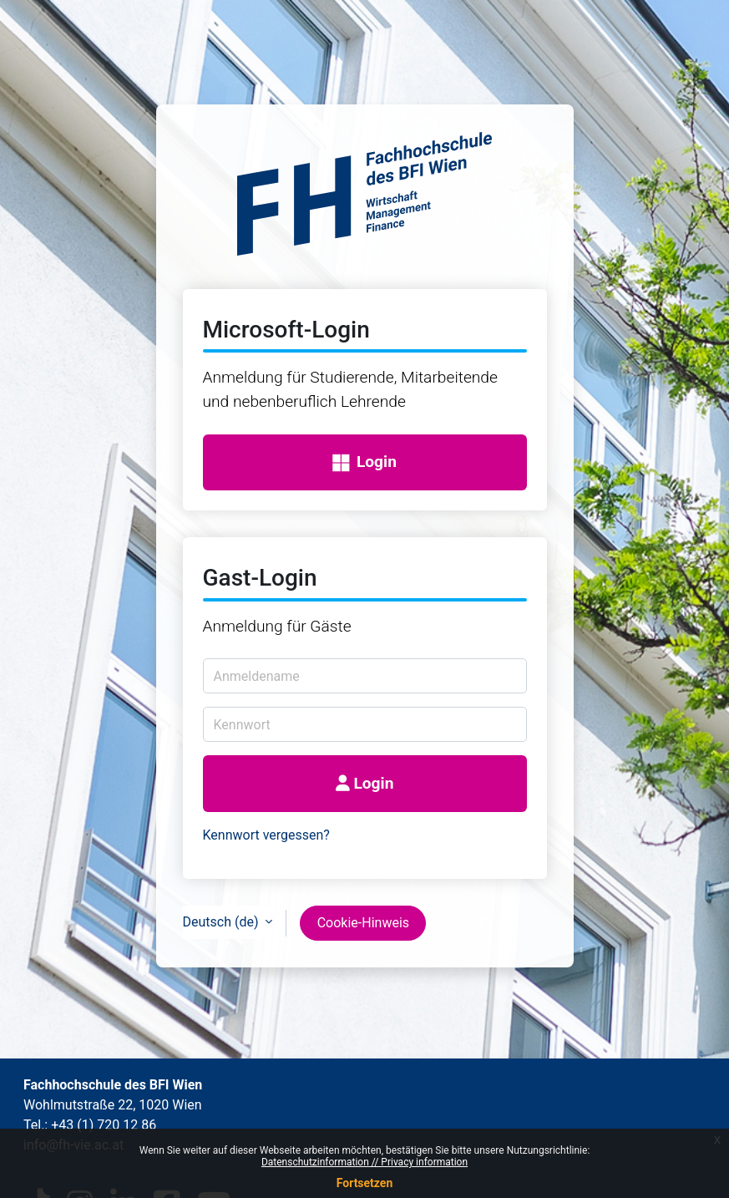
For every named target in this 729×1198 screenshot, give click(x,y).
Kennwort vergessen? (266, 835)
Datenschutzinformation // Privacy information (364, 1162)
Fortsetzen (365, 1183)
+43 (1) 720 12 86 (103, 1125)
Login (364, 462)
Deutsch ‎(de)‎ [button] (222, 922)
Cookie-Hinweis (363, 923)
